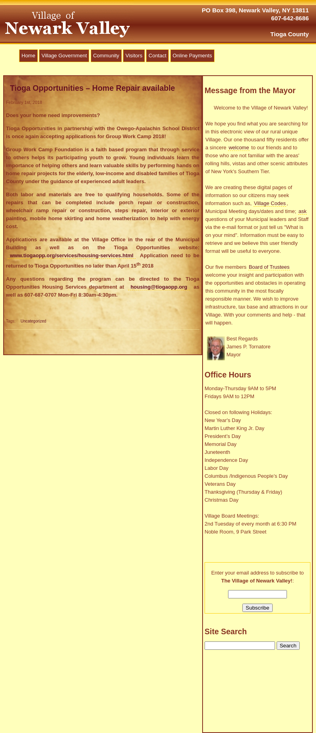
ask (302, 211)
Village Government (64, 56)
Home (28, 56)
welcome (238, 148)
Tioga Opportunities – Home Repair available (92, 88)
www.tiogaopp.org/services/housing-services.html (71, 255)
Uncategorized (33, 321)
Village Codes (270, 203)
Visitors (133, 56)
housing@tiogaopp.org (159, 287)
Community (106, 56)
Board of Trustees (269, 267)
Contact (157, 56)
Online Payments (192, 56)
